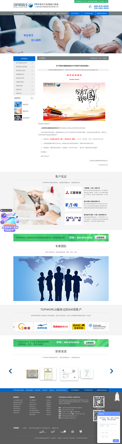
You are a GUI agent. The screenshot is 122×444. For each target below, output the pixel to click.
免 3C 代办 (32, 402)
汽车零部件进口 (88, 13)
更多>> (32, 98)
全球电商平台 (79, 1)
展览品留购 (32, 414)
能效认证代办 (33, 404)
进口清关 (38, 13)
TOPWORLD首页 (18, 13)
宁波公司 (48, 412)
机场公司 (48, 410)
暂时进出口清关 (17, 404)
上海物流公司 (55, 428)
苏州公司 (48, 414)
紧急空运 (25, 111)
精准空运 (25, 104)
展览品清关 (26, 118)
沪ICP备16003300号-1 (82, 438)
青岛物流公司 (46, 428)
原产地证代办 (33, 408)
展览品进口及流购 (17, 402)
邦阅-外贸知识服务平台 (35, 428)
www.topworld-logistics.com (69, 418)
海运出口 (52, 13)
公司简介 (48, 400)
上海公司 (48, 408)
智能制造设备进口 (102, 13)
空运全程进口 (29, 13)
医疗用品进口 (75, 13)
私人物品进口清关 (17, 400)
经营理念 (48, 406)
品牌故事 (48, 404)
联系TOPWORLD (61, 13)
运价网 (25, 428)
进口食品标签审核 (34, 410)
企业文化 (48, 402)
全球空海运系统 (92, 1)
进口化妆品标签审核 (35, 412)
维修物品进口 (16, 406)
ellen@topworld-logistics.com (69, 416)
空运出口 (45, 13)
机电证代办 (32, 406)
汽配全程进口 (16, 410)
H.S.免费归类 (33, 400)
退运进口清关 (16, 408)
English (102, 1)
